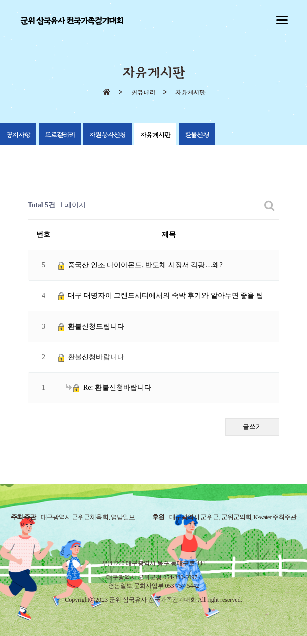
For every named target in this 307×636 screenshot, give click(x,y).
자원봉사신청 (107, 135)
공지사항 (18, 135)
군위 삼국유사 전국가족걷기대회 (71, 21)
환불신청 (197, 135)
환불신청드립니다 (91, 326)
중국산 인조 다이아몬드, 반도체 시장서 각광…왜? (140, 265)
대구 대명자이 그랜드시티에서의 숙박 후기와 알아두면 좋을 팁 (160, 295)
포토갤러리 (60, 135)
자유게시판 (155, 135)
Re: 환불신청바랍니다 (108, 387)
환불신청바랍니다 (91, 357)
